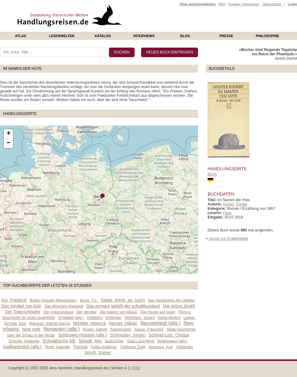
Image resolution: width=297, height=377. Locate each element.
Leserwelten (61, 36)
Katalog (103, 36)
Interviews (143, 36)
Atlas (20, 36)
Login (292, 4)
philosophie (267, 36)
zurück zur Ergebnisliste (228, 238)
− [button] (8, 143)
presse (226, 36)
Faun (227, 213)
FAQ (221, 4)
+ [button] (8, 133)
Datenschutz (271, 4)
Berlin (212, 174)
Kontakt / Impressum (244, 4)
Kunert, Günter (235, 204)
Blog (185, 36)
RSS (136, 368)
